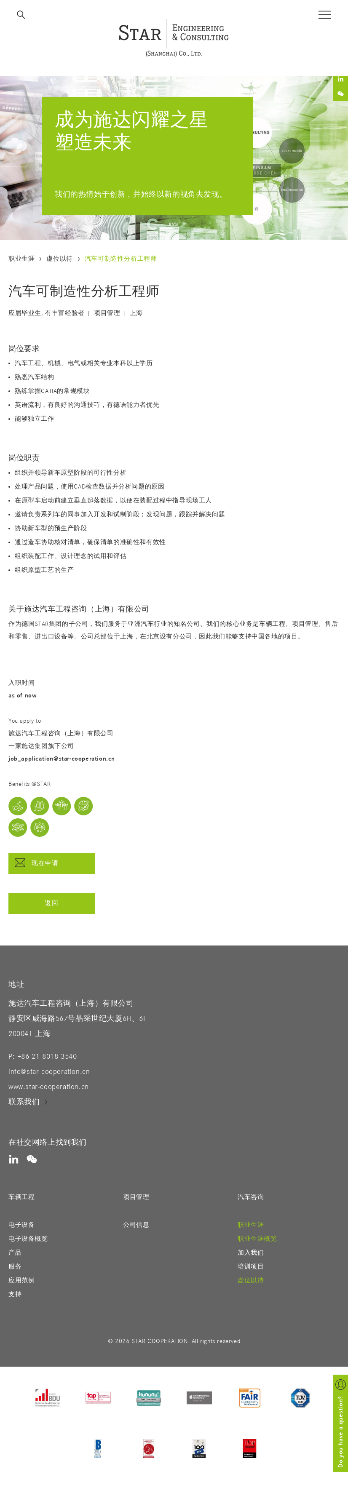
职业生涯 (21, 259)
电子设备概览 (28, 1239)
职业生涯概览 (257, 1239)
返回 (51, 903)
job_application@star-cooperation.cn (61, 759)
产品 (14, 1253)
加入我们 (251, 1253)
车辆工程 (21, 1197)
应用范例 (21, 1280)
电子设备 (21, 1225)
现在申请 (37, 862)
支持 (14, 1294)
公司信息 (136, 1225)
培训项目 (251, 1266)
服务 (14, 1266)
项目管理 (136, 1197)
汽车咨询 (251, 1197)
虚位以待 (59, 259)
